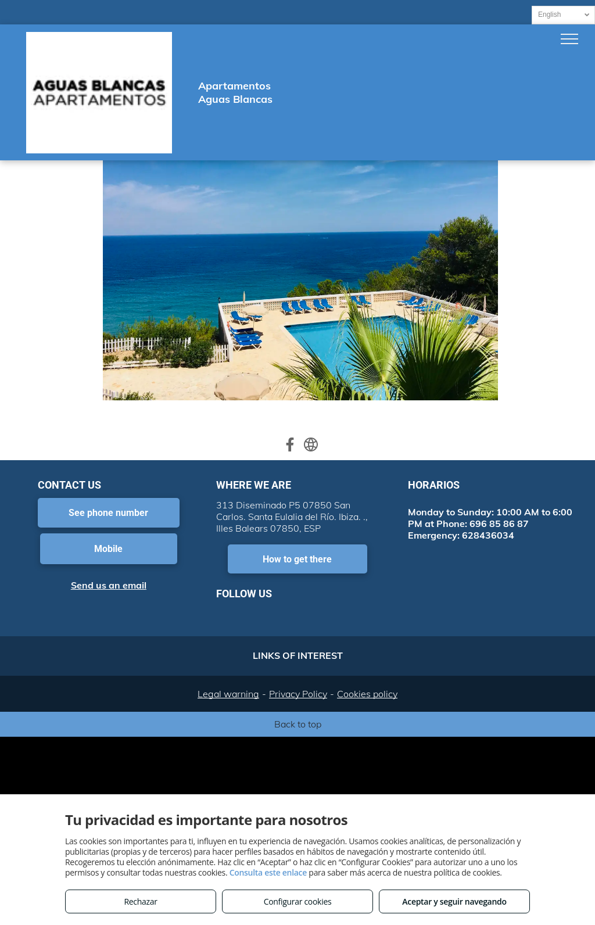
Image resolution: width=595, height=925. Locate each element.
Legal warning (228, 694)
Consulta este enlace (268, 872)
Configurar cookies (298, 901)
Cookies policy (367, 694)
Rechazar (140, 901)
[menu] (569, 39)
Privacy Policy (298, 694)
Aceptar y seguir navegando (454, 901)
